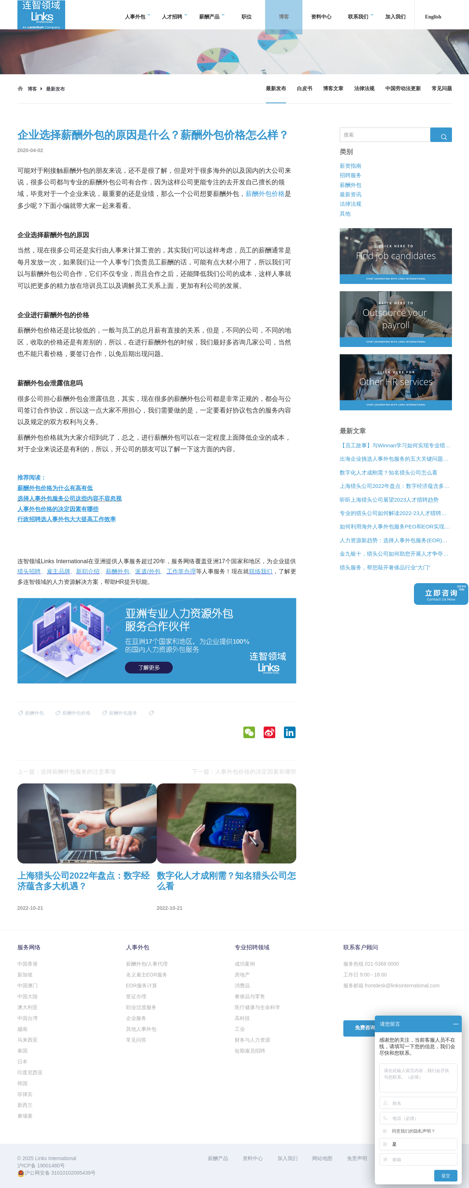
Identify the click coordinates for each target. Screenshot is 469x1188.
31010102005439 (71, 1173)
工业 (240, 1029)
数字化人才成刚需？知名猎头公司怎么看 (388, 472)
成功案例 (245, 963)
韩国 (22, 1083)
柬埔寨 (25, 1115)
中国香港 (27, 963)
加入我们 (395, 14)
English (433, 14)
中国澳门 (27, 985)
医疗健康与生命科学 (257, 1007)
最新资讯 (350, 194)
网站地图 (322, 1158)
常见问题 (442, 88)
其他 (345, 213)
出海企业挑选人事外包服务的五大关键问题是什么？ (396, 459)
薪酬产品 (212, 15)
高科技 (242, 1018)
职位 (247, 14)
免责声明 (357, 1158)
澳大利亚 (27, 1007)
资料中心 (321, 14)
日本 (22, 1061)
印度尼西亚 (30, 1072)
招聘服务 (350, 175)
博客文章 (333, 88)
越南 (22, 1029)
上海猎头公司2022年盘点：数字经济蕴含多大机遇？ (396, 486)
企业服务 (136, 1018)
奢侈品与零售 (250, 996)
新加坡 (25, 974)
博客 (286, 15)
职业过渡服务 (141, 1007)
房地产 (242, 974)
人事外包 (138, 15)
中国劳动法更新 (403, 88)
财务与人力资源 (252, 1039)
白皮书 (304, 88)
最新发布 (276, 88)
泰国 (22, 1050)
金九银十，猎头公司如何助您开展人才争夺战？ (396, 554)
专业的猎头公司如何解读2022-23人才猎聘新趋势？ (396, 513)
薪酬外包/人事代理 (147, 963)
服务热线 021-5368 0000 (371, 963)
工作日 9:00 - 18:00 (365, 974)
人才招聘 (175, 15)
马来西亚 (27, 1039)
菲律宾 (25, 1094)
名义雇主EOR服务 (146, 974)
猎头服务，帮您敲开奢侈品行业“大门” (385, 567)
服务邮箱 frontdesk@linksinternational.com (391, 985)
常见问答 (136, 1039)
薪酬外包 (350, 184)
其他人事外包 (141, 1029)
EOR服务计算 (141, 985)
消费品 (242, 985)
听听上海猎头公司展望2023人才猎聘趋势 (389, 499)
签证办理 (136, 996)
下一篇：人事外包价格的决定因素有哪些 (244, 772)
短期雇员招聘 (250, 1050)
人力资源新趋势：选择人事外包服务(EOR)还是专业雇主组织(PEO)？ (396, 540)
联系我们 (361, 15)
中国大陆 (27, 996)
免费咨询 (365, 1027)
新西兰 (25, 1105)
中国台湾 (27, 1018)
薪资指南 (350, 166)
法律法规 (364, 88)
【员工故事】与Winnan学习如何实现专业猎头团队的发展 (396, 445)
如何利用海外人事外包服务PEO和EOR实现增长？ (396, 526)
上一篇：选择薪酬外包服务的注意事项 (66, 772)
